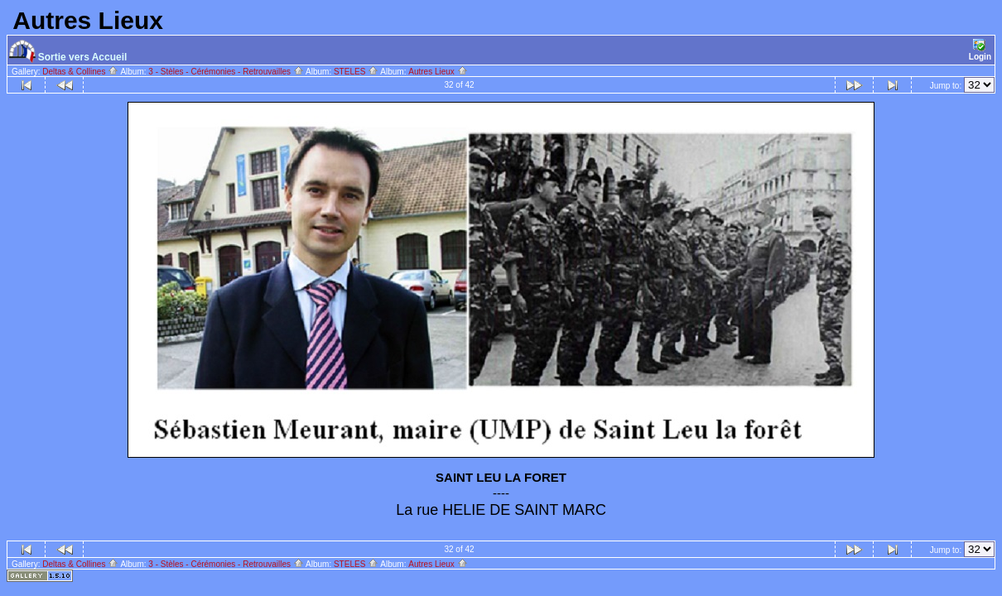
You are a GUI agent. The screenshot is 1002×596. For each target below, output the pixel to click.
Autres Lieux (437, 71)
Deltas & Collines (80, 71)
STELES (356, 71)
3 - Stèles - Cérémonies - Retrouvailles (226, 71)
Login (980, 50)
